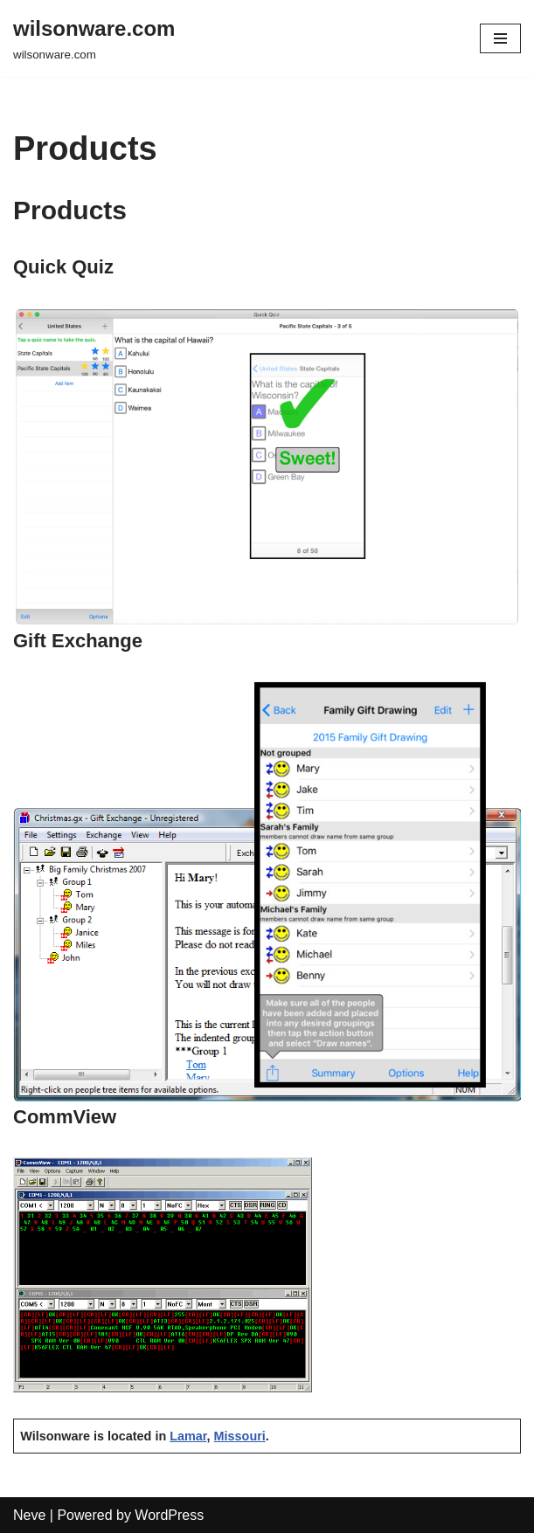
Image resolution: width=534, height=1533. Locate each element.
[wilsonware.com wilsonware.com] (94, 38)
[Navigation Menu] (500, 38)
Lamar (188, 1436)
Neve (29, 1515)
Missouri (240, 1436)
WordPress (169, 1515)
